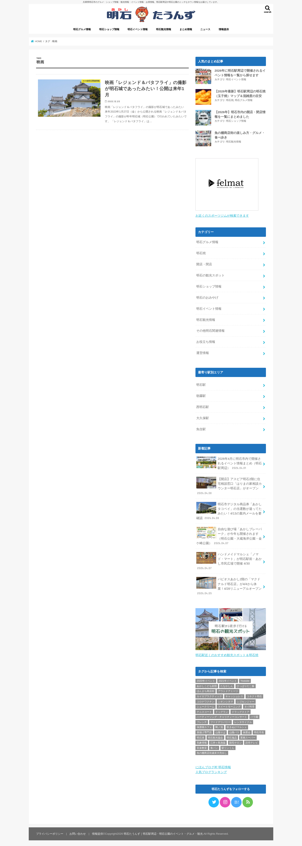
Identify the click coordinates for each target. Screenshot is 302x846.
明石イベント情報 (138, 29)
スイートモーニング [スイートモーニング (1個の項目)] (229, 705)
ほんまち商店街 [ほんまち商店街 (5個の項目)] (205, 689)
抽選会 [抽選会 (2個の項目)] (246, 731)
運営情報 (202, 352)
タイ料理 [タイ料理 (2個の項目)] (249, 705)
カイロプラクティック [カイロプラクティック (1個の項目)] (209, 695)
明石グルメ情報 (82, 29)
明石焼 (230, 99)
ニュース (205, 29)
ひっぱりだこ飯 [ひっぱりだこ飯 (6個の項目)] (245, 684)
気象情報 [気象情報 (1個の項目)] (202, 741)
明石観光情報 (163, 29)
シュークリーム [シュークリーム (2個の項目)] (205, 705)
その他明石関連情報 (210, 329)
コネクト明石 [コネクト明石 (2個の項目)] (254, 695)
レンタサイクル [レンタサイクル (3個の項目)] (243, 720)
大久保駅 (202, 417)
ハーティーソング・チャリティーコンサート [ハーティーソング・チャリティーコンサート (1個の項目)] (222, 715)
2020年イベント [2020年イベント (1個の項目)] (206, 679)
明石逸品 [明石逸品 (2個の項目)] (232, 736)
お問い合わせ (77, 832)
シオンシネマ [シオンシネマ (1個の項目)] (225, 700)
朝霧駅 (201, 394)
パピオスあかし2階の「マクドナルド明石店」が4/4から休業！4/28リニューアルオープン (228, 585)
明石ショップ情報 (109, 29)
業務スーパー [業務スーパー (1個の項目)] (247, 736)
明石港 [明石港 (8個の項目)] (200, 736)
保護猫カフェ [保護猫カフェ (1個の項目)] (204, 725)
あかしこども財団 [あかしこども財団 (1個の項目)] (207, 684)
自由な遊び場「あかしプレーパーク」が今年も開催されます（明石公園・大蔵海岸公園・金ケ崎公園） (229, 535)
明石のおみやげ (207, 296)
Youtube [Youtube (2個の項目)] (245, 679)
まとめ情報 (186, 29)
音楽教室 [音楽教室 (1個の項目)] (202, 746)
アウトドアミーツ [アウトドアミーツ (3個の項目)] (228, 689)
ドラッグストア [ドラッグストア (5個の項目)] (240, 710)
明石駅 (201, 383)
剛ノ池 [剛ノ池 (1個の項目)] (219, 725)
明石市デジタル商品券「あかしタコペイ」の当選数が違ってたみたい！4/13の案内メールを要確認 (229, 510)
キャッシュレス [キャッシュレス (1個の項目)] (234, 695)
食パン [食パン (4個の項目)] (214, 746)
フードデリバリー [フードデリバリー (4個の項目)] (220, 720)
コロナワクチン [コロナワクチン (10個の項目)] (205, 700)
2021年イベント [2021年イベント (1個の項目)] (228, 679)
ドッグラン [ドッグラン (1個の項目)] (221, 710)
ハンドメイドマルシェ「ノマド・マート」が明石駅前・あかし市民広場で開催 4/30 (229, 560)
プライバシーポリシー (49, 832)
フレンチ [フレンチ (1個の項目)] (202, 720)
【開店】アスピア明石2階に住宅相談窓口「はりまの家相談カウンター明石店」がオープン (229, 485)
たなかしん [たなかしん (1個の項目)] (226, 684)
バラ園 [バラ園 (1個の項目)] (254, 715)
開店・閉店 (204, 263)
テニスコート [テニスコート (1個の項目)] (204, 710)
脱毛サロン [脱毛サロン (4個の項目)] (235, 741)
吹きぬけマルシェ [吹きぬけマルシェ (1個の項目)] (237, 725)
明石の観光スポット (210, 274)
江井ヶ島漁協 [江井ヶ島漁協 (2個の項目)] (217, 741)
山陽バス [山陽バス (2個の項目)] (234, 731)
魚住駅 (201, 428)
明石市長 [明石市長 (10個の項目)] (259, 731)
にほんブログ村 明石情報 (213, 766)
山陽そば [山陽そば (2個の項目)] (220, 731)
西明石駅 (202, 406)
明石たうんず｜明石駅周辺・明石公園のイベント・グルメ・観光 (163, 832)
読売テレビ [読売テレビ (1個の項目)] (251, 741)
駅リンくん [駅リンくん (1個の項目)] (228, 746)
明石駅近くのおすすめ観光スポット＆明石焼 (226, 654)
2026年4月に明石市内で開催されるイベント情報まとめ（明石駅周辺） (229, 462)
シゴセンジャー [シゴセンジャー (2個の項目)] (245, 700)
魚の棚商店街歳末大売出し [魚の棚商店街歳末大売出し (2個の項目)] (212, 751)
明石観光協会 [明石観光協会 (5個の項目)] (215, 736)
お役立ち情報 (205, 340)
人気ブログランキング (211, 770)
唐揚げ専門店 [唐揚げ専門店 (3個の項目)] (204, 731)
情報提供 (224, 29)
